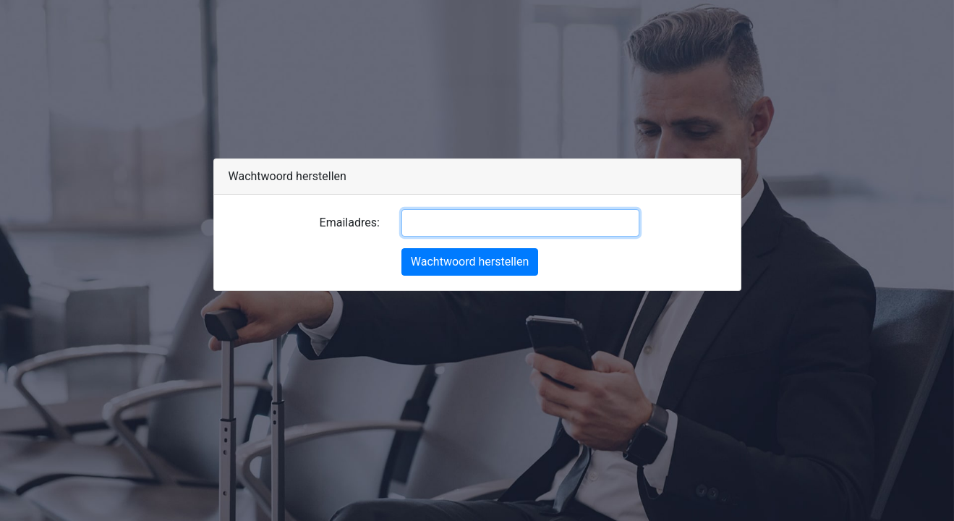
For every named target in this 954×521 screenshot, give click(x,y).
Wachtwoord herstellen (470, 261)
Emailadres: (350, 222)
